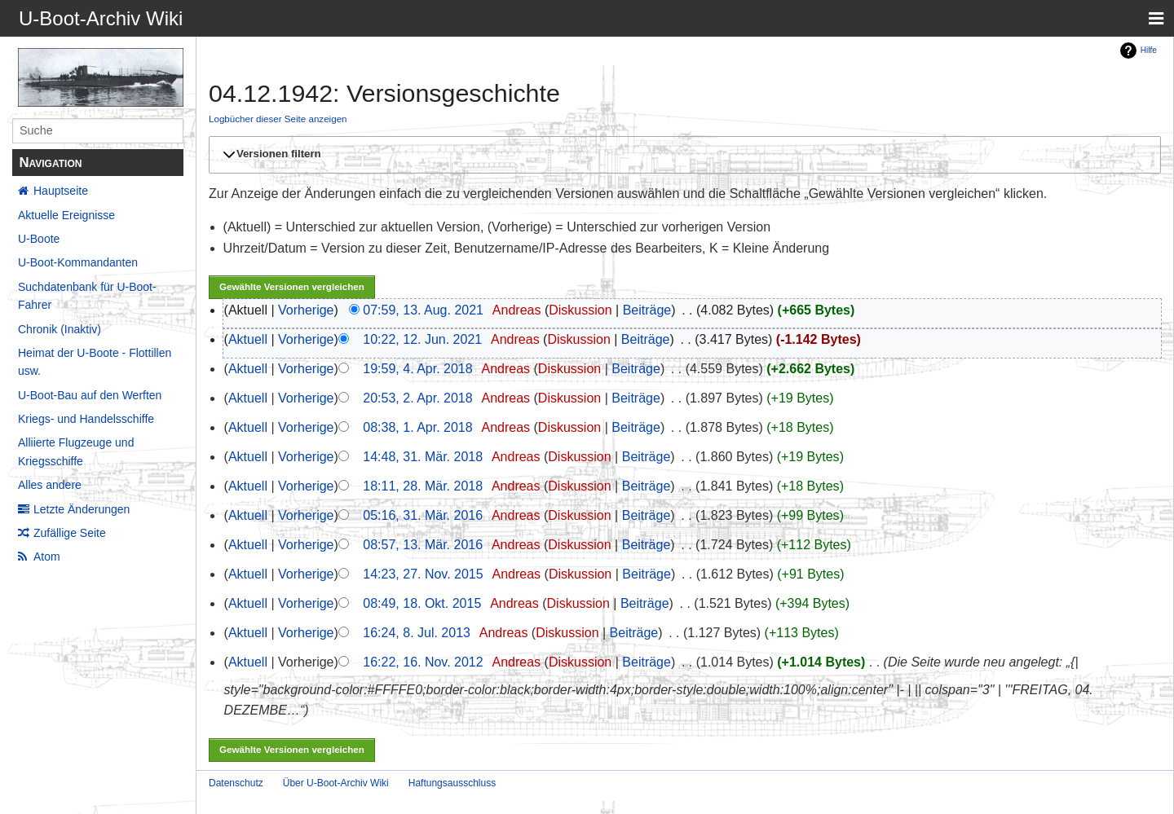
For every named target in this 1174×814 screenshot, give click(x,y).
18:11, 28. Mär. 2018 (423, 486)
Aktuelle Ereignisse (66, 215)
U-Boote (39, 238)
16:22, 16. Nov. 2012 (423, 662)
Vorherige (306, 310)
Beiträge (647, 310)
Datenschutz (236, 783)
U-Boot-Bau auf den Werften (89, 395)
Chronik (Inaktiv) (59, 329)
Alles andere (50, 484)
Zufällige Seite (69, 532)
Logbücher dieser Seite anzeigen (278, 118)
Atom (46, 556)
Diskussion (580, 310)
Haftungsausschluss (452, 783)
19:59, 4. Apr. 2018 (417, 369)
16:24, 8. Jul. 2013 (416, 633)
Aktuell (247, 339)
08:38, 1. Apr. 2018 (417, 427)
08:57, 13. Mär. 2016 (423, 545)
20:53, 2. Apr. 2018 (417, 398)
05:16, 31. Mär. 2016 (423, 515)
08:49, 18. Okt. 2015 (422, 603)
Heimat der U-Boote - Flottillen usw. (94, 361)
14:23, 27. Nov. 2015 (423, 574)
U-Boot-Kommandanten (78, 262)
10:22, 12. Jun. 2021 (422, 339)
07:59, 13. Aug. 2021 (423, 310)
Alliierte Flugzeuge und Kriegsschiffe (76, 451)
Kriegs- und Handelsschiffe (86, 418)
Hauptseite (60, 190)
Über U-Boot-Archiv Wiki (336, 783)
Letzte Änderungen (81, 509)
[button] (682, 155)
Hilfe (1149, 50)
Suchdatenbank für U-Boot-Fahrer (87, 295)
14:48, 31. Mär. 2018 (423, 457)
